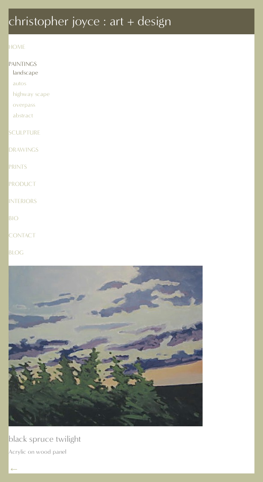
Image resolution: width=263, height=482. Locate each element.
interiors (23, 201)
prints (18, 167)
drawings (24, 149)
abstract (23, 115)
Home (17, 47)
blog (16, 252)
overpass (24, 104)
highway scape (31, 94)
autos (19, 83)
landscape (25, 72)
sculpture (24, 132)
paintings (23, 64)
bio (13, 218)
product (22, 184)
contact (22, 235)
